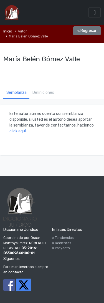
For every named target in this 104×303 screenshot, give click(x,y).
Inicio (7, 31)
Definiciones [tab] (43, 92)
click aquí (17, 131)
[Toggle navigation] (94, 12)
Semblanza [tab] (16, 92)
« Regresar (87, 30)
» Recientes (61, 243)
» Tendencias (63, 238)
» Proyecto (61, 248)
